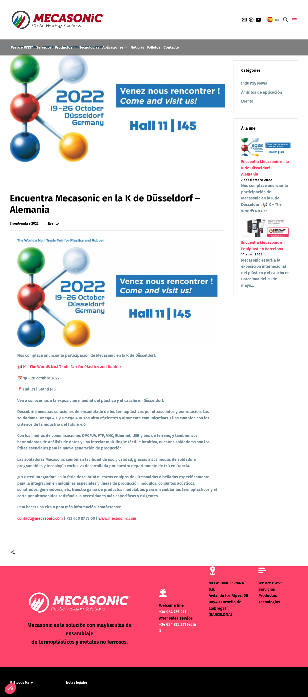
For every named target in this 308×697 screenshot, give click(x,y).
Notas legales (77, 682)
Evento (53, 223)
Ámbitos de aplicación (261, 92)
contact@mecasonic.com (40, 518)
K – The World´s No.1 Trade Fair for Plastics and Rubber (72, 366)
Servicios (266, 589)
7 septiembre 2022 (24, 223)
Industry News (254, 83)
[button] (10, 689)
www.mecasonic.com (117, 518)
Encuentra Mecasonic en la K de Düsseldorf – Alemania (265, 168)
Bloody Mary (23, 682)
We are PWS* (270, 583)
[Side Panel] (293, 20)
